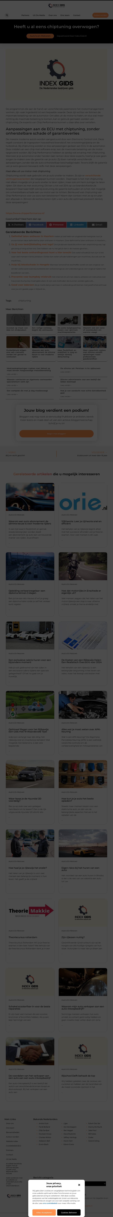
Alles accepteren (44, 1212)
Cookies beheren (69, 1212)
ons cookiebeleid (50, 1203)
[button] (79, 1184)
